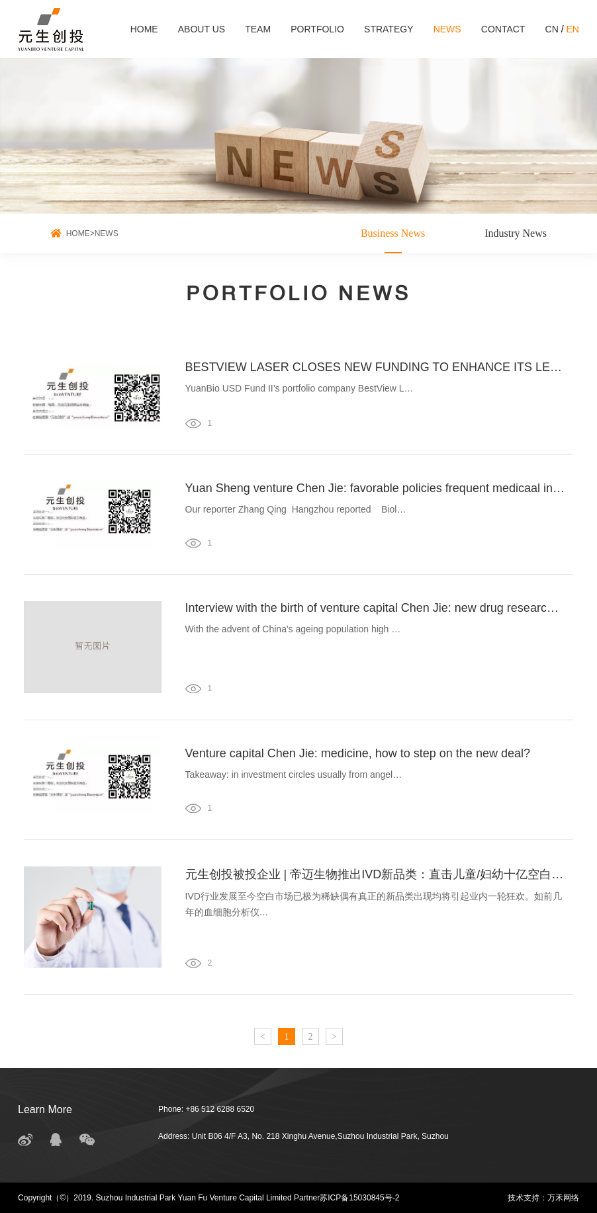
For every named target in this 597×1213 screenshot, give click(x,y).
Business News (393, 233)
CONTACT (503, 29)
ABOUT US (201, 29)
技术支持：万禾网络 (543, 1197)
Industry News (515, 233)
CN (552, 29)
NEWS (447, 29)
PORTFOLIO (317, 29)
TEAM (258, 29)
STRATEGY (388, 29)
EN (572, 29)
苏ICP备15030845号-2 (359, 1197)
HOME (144, 29)
